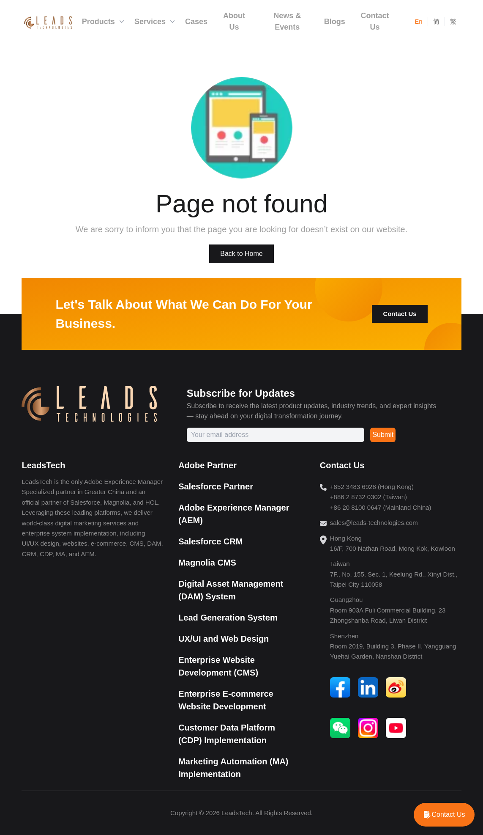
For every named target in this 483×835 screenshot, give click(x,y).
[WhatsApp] (444, 815)
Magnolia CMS (207, 562)
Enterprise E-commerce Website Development (225, 700)
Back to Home (241, 253)
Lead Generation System (228, 617)
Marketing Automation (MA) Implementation (233, 768)
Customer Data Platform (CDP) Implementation (226, 734)
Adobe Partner (207, 465)
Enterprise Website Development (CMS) (218, 666)
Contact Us (399, 313)
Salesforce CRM (210, 541)
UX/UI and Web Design (223, 638)
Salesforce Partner (215, 486)
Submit (382, 434)
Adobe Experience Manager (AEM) (233, 514)
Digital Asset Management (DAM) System (230, 590)
